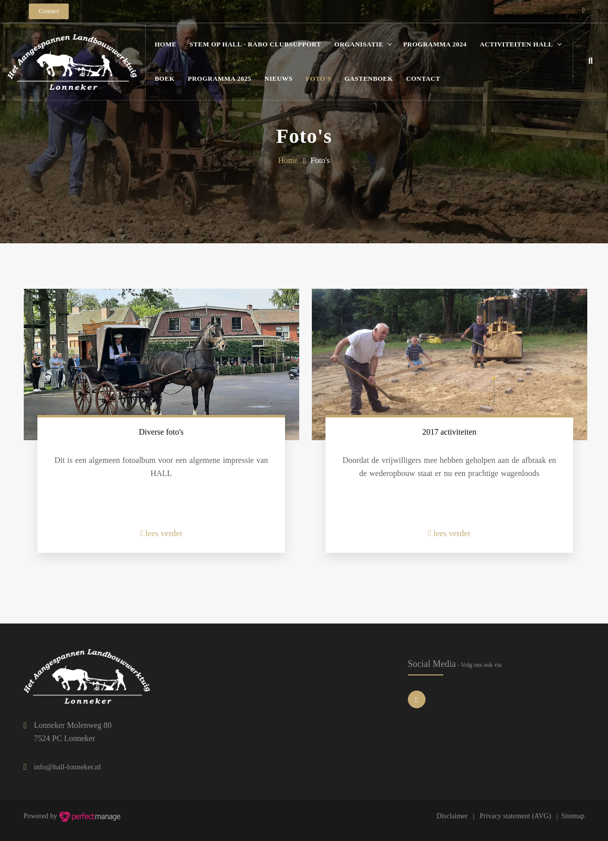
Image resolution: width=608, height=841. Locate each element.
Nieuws (278, 78)
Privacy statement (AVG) (515, 816)
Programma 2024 (434, 44)
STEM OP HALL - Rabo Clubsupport (255, 44)
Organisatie (358, 44)
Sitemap (573, 816)
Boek (165, 78)
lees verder (161, 533)
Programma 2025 (220, 78)
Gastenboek (369, 78)
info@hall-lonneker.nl (67, 767)
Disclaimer (452, 816)
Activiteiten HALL (516, 44)
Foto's (318, 78)
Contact (423, 78)
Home (165, 44)
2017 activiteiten (449, 432)
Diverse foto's (161, 432)
